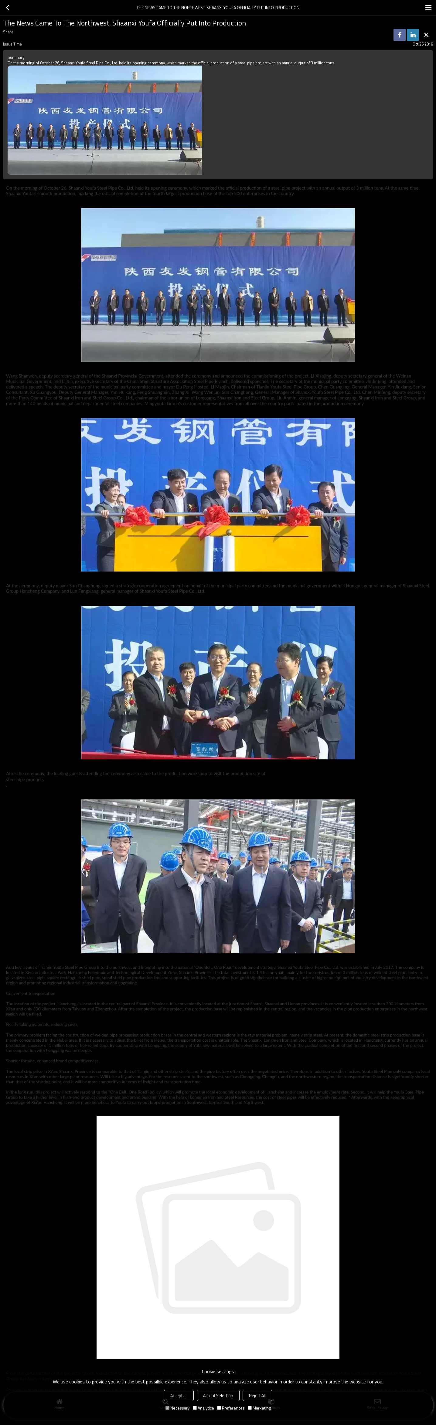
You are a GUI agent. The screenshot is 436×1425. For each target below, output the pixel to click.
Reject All (257, 1395)
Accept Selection (218, 1395)
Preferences (231, 1408)
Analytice (203, 1408)
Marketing (259, 1408)
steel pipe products (25, 779)
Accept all (178, 1395)
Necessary (177, 1408)
